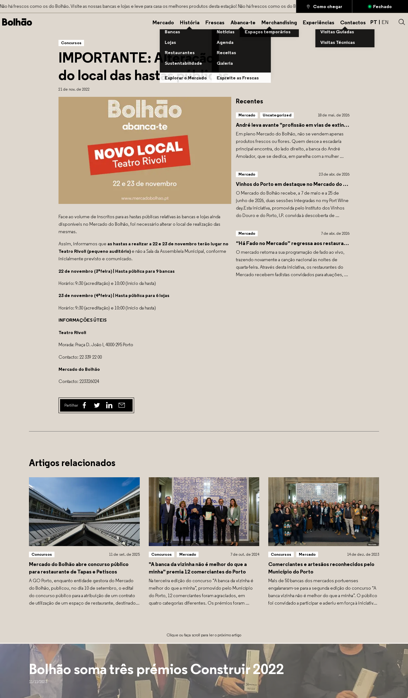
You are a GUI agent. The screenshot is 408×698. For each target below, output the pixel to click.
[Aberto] (380, 6)
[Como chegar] (324, 6)
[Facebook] (84, 405)
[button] (402, 22)
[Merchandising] (279, 22)
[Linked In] (109, 405)
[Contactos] (353, 22)
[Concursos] (71, 43)
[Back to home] (17, 22)
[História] (189, 22)
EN (385, 22)
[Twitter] (97, 405)
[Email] (121, 405)
